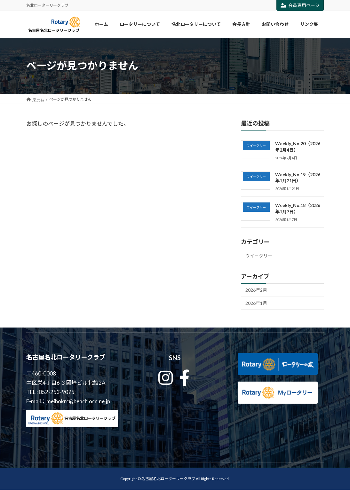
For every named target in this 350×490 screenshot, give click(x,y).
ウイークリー (258, 255)
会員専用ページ (300, 5)
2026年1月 (256, 303)
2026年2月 (256, 290)
